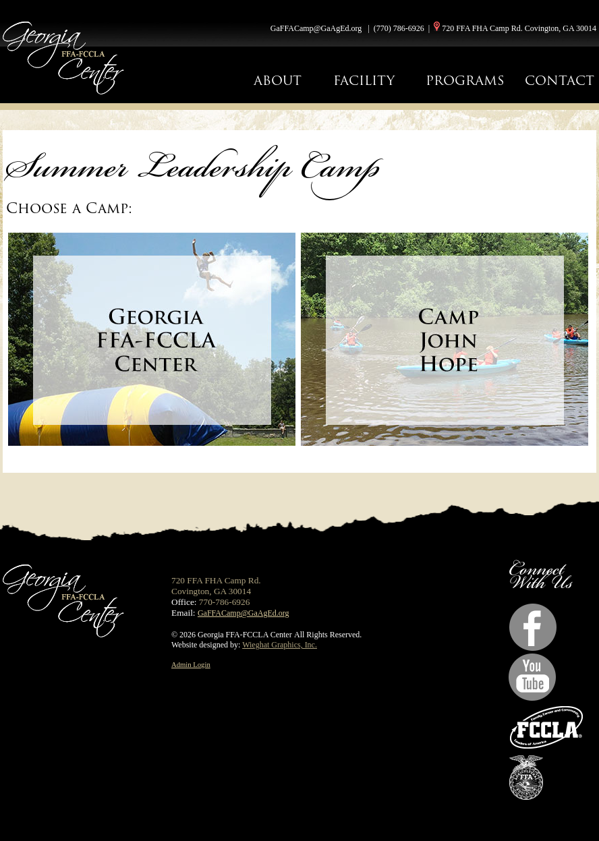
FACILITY (364, 80)
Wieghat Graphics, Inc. (279, 644)
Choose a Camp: (69, 208)
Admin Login (190, 664)
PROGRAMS (465, 80)
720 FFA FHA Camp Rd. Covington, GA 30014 (519, 28)
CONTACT (559, 80)
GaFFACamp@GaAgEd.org (316, 28)
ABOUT (278, 80)
